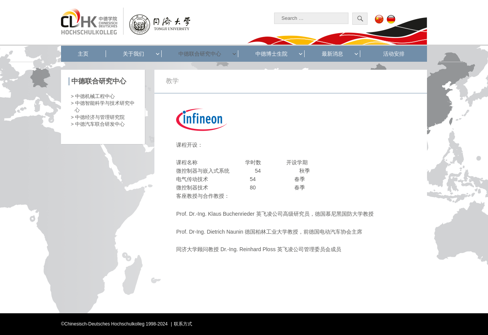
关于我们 (133, 54)
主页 (83, 54)
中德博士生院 (271, 54)
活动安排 (394, 54)
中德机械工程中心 (95, 96)
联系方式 (183, 324)
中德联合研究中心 (199, 54)
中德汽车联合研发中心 (100, 124)
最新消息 (332, 54)
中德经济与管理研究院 (100, 117)
